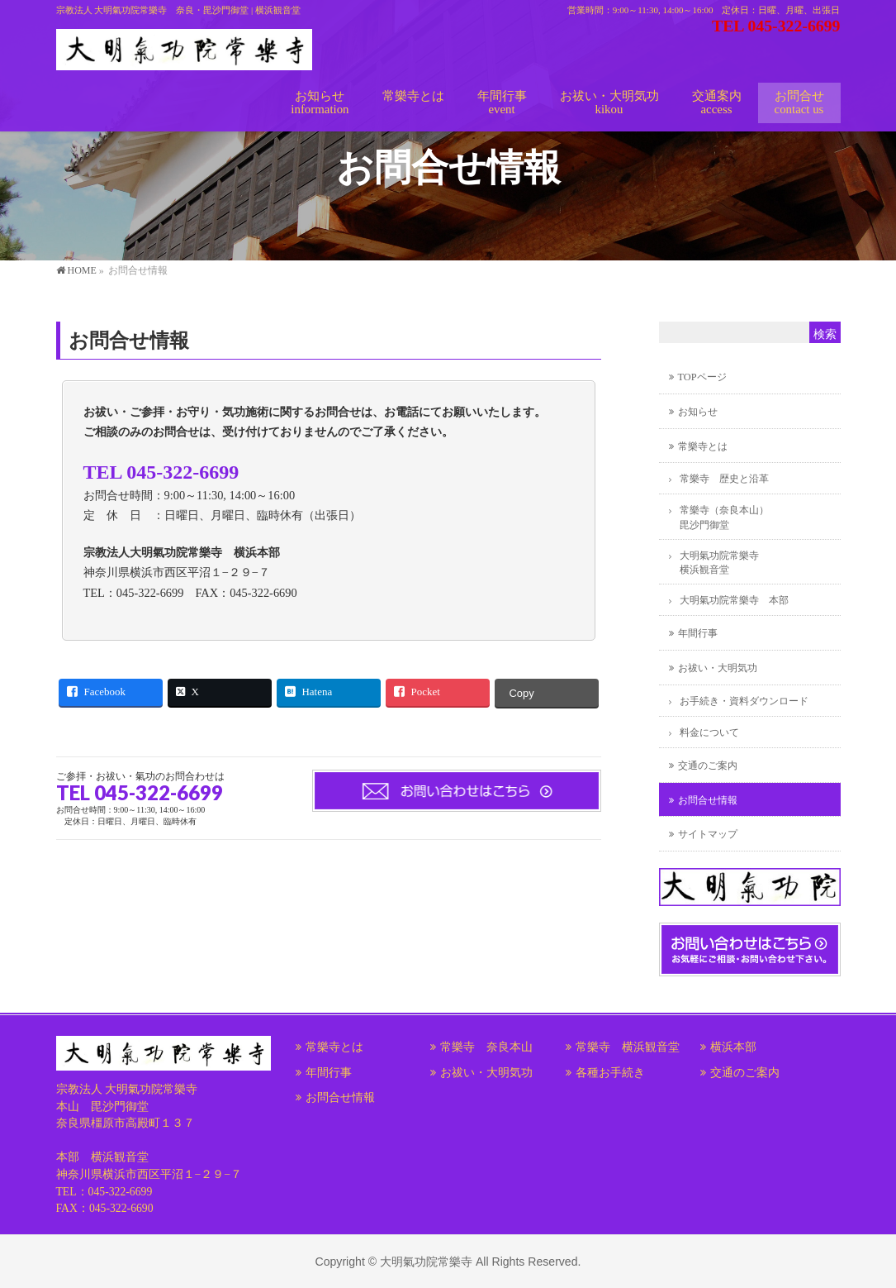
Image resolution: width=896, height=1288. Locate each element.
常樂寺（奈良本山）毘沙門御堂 (724, 517)
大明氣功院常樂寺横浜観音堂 (719, 562)
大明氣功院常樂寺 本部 (734, 600)
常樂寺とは (703, 446)
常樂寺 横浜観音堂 (628, 1047)
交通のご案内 (707, 765)
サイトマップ (707, 834)
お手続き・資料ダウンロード (744, 701)
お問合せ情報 (707, 800)
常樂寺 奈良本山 (486, 1047)
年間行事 (698, 633)
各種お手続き (610, 1072)
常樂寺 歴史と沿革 (724, 478)
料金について (709, 732)
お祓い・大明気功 (717, 668)
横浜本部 (733, 1047)
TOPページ (702, 377)
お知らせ (698, 411)
